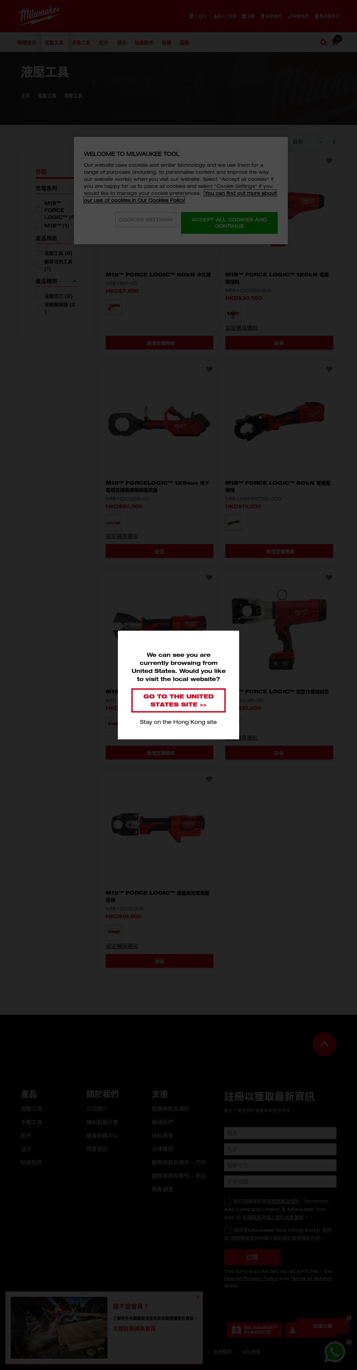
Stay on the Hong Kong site (178, 722)
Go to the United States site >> (178, 700)
